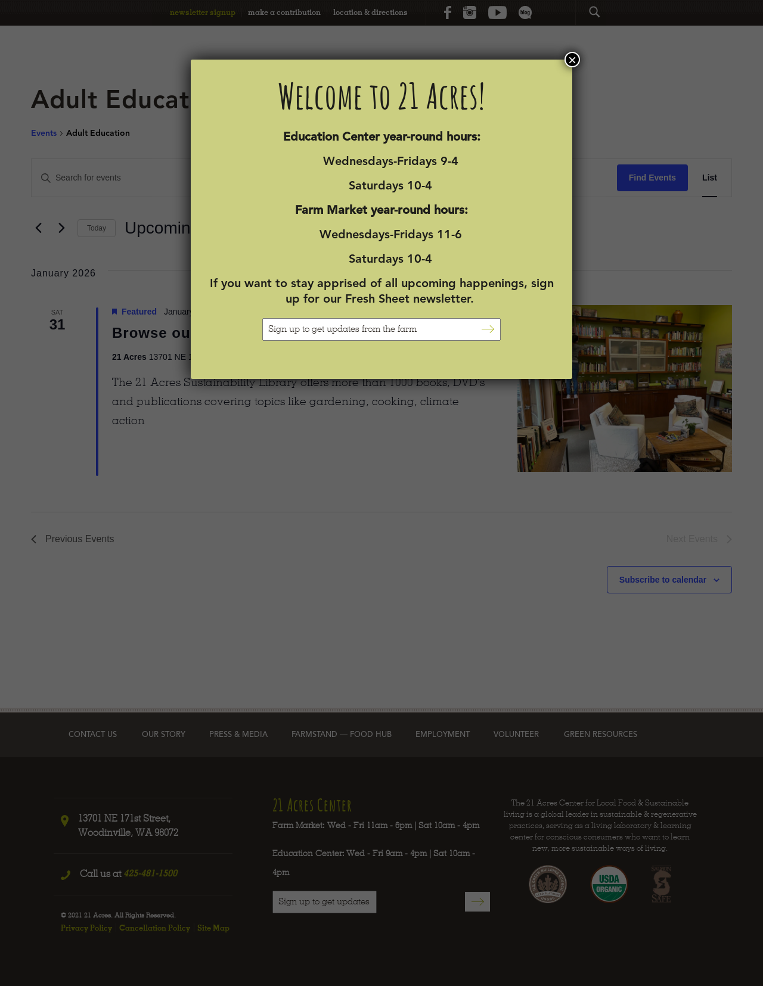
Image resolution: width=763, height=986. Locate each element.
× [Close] (572, 59)
